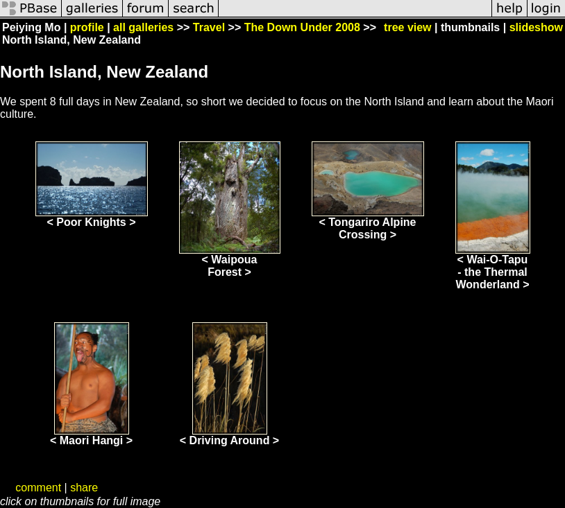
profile (87, 27)
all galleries (143, 27)
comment (38, 487)
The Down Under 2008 (302, 27)
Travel (209, 27)
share (84, 487)
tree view (407, 27)
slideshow (536, 27)
